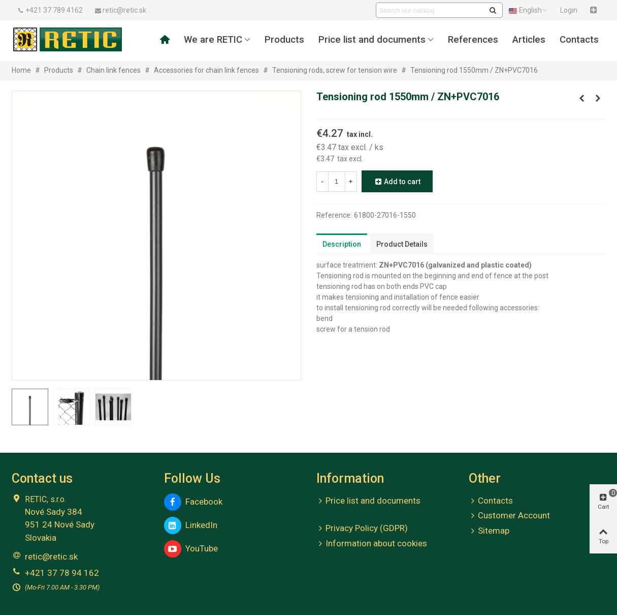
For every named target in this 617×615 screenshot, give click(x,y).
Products (284, 39)
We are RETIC (213, 39)
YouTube (191, 549)
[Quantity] (336, 181)
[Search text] (430, 10)
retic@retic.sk (51, 556)
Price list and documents (372, 39)
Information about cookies (371, 543)
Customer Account (509, 515)
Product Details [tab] (402, 244)
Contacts (579, 39)
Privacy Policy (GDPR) (362, 528)
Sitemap (489, 531)
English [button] (528, 10)
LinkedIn (190, 525)
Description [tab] (341, 244)
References (473, 39)
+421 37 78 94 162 (62, 573)
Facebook (193, 502)
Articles (528, 39)
